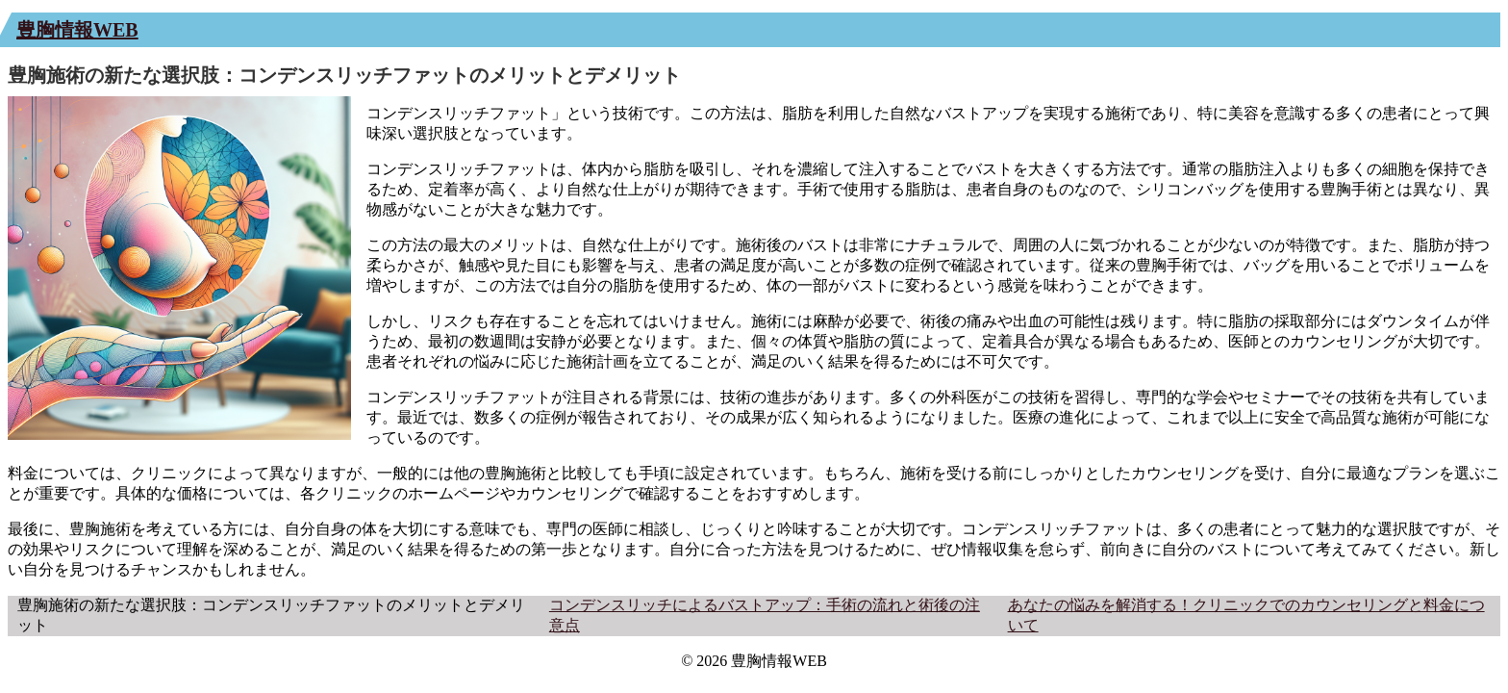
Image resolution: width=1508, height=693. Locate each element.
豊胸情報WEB (77, 29)
